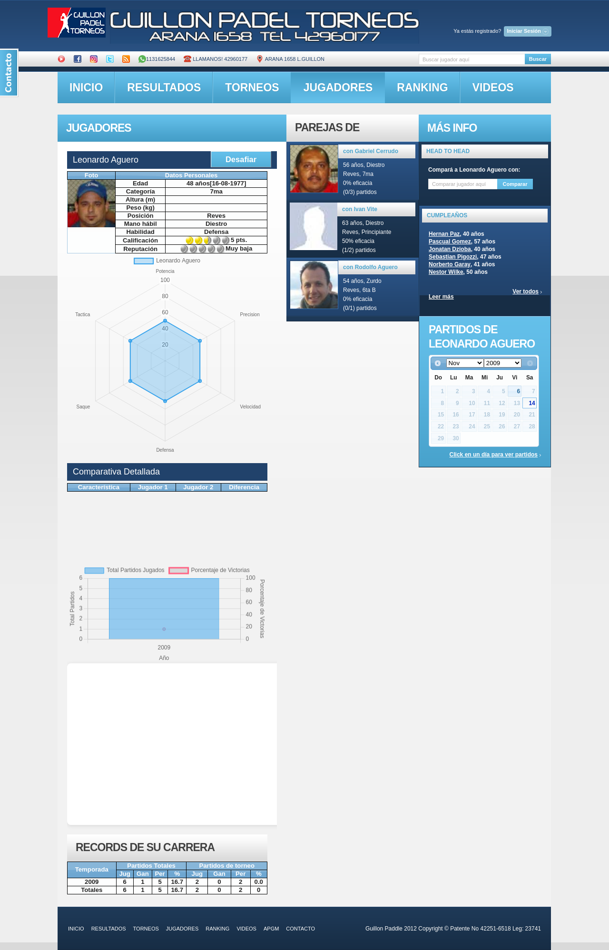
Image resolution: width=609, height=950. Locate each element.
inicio (86, 87)
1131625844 (156, 59)
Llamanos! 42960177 (215, 59)
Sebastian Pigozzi (453, 256)
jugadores (338, 87)
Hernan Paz (444, 234)
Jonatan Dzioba (450, 249)
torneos (252, 87)
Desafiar (241, 159)
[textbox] (472, 59)
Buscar (538, 59)
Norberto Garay (450, 264)
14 (532, 403)
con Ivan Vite (359, 209)
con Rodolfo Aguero (370, 267)
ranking (422, 87)
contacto (300, 928)
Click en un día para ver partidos (494, 454)
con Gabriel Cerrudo (370, 151)
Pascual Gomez (450, 241)
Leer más (441, 296)
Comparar (515, 184)
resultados (164, 87)
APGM (271, 928)
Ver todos (525, 291)
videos (493, 87)
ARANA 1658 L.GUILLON (290, 59)
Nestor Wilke (446, 272)
